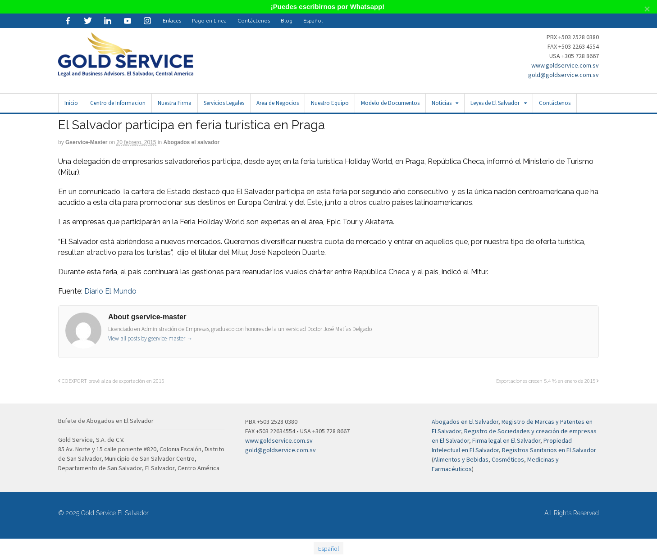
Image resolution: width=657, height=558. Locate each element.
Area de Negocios (277, 103)
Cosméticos (508, 459)
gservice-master (86, 142)
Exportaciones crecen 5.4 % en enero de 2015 (547, 380)
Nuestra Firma (175, 103)
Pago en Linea (209, 20)
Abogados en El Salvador (465, 421)
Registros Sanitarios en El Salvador (549, 450)
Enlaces (172, 20)
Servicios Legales (224, 103)
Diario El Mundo (110, 291)
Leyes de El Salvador (495, 103)
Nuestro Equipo (330, 103)
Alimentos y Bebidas (460, 459)
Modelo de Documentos (390, 103)
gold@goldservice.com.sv (563, 75)
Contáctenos (253, 20)
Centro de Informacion (118, 103)
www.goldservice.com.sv (565, 65)
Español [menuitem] (328, 548)
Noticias (442, 103)
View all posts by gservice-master (150, 338)
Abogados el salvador (192, 142)
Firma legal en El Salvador (506, 440)
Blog (286, 20)
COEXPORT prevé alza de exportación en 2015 (111, 380)
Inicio (71, 103)
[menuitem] (313, 20)
